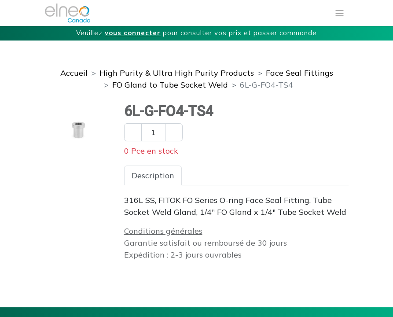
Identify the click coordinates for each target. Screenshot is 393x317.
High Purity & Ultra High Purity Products (176, 73)
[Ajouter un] (174, 132)
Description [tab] (153, 175)
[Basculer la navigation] (340, 13)
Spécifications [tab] (215, 175)
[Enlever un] (133, 132)
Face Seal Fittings (299, 73)
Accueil (74, 73)
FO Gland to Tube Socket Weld (170, 85)
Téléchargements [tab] (288, 175)
